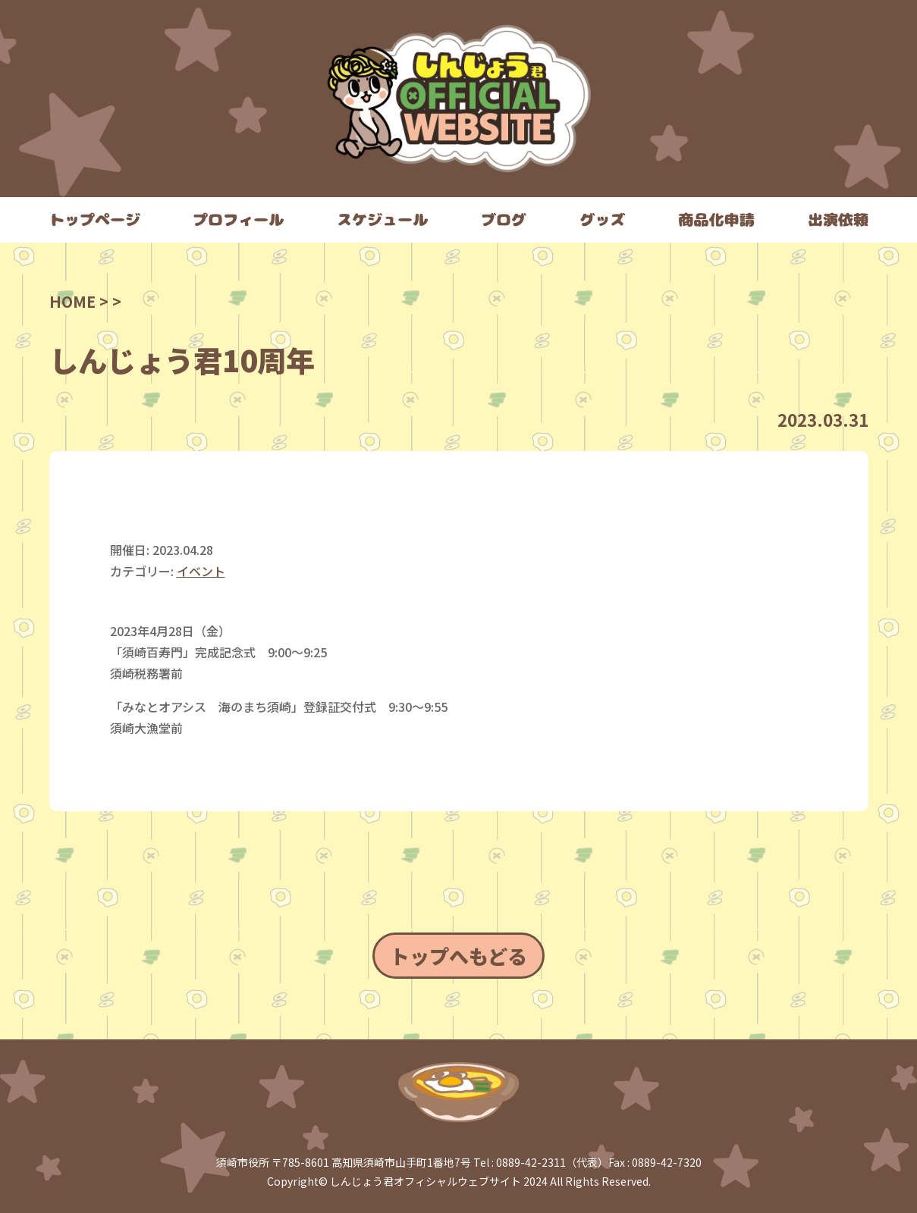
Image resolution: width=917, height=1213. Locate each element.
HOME (72, 301)
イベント (201, 571)
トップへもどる (458, 956)
